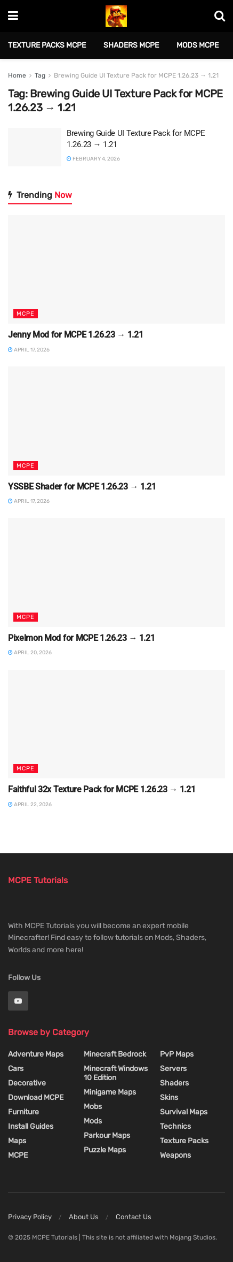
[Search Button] (219, 16)
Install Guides (30, 1126)
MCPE (26, 313)
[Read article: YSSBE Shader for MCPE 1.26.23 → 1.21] (116, 421)
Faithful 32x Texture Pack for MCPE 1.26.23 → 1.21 (101, 789)
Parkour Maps (107, 1135)
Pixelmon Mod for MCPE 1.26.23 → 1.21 (81, 638)
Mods (93, 1121)
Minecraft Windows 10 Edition (116, 1073)
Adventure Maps (35, 1054)
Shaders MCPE (131, 45)
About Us (84, 1217)
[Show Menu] (13, 16)
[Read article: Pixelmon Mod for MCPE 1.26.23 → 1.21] (116, 572)
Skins (169, 1097)
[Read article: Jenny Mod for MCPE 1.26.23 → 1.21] (116, 269)
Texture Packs (184, 1140)
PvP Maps (177, 1054)
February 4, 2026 (93, 159)
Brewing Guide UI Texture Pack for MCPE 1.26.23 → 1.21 (136, 75)
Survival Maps (183, 1111)
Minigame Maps (110, 1092)
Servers (173, 1068)
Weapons (175, 1155)
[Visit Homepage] (116, 16)
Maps (17, 1140)
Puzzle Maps (105, 1149)
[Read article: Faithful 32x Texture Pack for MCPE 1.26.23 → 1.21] (116, 724)
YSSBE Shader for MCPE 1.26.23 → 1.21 (82, 486)
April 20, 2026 (30, 652)
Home (17, 75)
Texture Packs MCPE (47, 45)
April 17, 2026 (29, 350)
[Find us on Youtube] (18, 1001)
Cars (15, 1068)
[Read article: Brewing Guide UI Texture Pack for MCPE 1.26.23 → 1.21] (34, 147)
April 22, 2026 (30, 804)
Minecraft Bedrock (115, 1054)
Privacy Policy (30, 1217)
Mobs (93, 1106)
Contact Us (133, 1217)
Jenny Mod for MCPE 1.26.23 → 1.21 (75, 335)
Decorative (27, 1083)
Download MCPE (35, 1097)
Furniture (23, 1111)
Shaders (174, 1083)
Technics (175, 1126)
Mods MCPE (197, 45)
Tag (40, 75)
